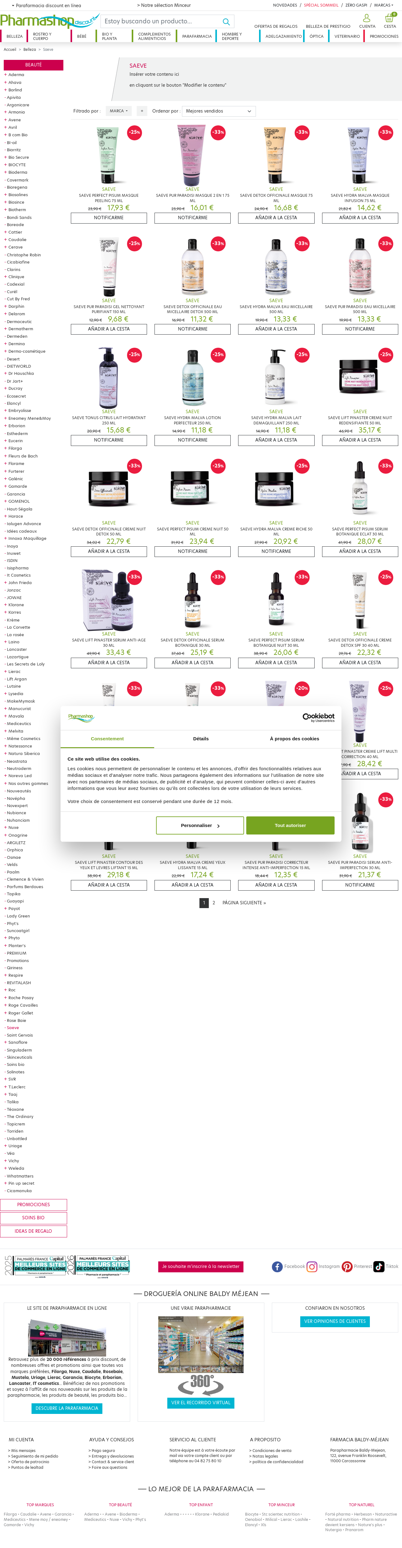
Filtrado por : (87, 111)
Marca (117, 111)
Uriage (15, 1146)
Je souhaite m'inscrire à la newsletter (200, 1267)
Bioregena (17, 187)
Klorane (16, 604)
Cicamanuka (19, 1190)
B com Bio (17, 135)
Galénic (15, 478)
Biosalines (18, 194)
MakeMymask (21, 701)
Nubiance (16, 812)
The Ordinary (20, 1116)
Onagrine (17, 835)
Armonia (16, 112)
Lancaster (17, 649)
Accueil (10, 49)
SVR (12, 1079)
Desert (13, 359)
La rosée (15, 634)
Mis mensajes (23, 1450)
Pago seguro (103, 1450)
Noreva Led (20, 775)
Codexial (15, 284)
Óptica (317, 36)
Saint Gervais (20, 1035)
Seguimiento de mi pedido (34, 1456)
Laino (13, 642)
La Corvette (18, 627)
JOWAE (14, 597)
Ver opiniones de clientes (335, 1321)
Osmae (14, 857)
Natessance (20, 746)
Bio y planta (109, 36)
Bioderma (17, 172)
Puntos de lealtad (27, 1467)
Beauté (33, 65)
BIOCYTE (17, 164)
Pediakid (221, 1514)
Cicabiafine (18, 262)
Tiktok (385, 1267)
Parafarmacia (197, 36)
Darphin (16, 306)
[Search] (161, 21)
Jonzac (14, 590)
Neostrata (17, 761)
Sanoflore (17, 1042)
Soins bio (15, 1064)
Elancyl (14, 403)
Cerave (15, 247)
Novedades (285, 5)
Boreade (15, 224)
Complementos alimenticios (154, 36)
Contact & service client (113, 1461)
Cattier (15, 232)
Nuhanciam (18, 820)
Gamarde (17, 486)
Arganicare (18, 105)
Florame (16, 463)
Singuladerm (19, 1050)
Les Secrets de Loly (26, 664)
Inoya (12, 546)
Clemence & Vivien (25, 879)
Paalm (13, 872)
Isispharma (18, 568)
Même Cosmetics (23, 738)
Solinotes (15, 1072)
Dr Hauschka (21, 373)
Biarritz (14, 149)
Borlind (15, 90)
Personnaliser (200, 825)
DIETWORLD (19, 366)
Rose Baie (16, 1020)
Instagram (323, 1267)
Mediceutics (19, 723)
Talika (13, 1102)
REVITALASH (19, 982)
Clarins (13, 269)
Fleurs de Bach (23, 456)
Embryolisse (19, 410)
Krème (13, 620)
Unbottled (17, 1138)
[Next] (244, 903)
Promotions (18, 960)
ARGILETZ (16, 842)
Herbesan (363, 1514)
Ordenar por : (166, 111)
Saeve (13, 1027)
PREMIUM (17, 953)
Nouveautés (19, 791)
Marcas (382, 5)
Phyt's (12, 923)
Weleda (16, 1168)
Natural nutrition (343, 1519)
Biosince (16, 202)
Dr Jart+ (15, 381)
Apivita (14, 97)
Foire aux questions (109, 1467)
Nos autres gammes (28, 783)
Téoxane (15, 1109)
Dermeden (17, 336)
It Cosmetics (19, 575)
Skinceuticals (19, 1057)
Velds (12, 864)
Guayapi (15, 901)
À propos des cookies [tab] (294, 738)
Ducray (15, 388)
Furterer (16, 471)
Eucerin (15, 440)
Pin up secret (21, 1183)
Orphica (15, 850)
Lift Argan (17, 679)
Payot (14, 908)
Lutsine (14, 686)
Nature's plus (370, 1524)
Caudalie (17, 239)
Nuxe (13, 827)
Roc (12, 990)
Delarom (16, 314)
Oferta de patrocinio (30, 1461)
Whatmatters (20, 1176)
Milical (271, 1519)
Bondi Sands (19, 217)
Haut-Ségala (19, 509)
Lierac (14, 671)
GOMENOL (19, 501)
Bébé (81, 36)
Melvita (15, 731)
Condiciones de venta (272, 1450)
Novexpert (17, 805)
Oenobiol (253, 1519)
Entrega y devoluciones (113, 1456)
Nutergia (333, 1529)
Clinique (16, 276)
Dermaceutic (19, 321)
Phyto (14, 938)
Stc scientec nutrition (281, 1514)
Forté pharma (338, 1514)
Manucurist (19, 708)
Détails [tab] (201, 738)
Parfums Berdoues (25, 886)
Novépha (16, 798)
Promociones (384, 36)
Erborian (16, 425)
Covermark (17, 180)
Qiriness (14, 967)
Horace (15, 516)
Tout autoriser (290, 825)
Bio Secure (18, 157)
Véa (11, 1153)
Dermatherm (20, 328)
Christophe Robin (24, 255)
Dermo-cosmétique (27, 351)
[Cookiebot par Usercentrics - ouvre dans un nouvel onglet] (307, 718)
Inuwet (14, 553)
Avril (12, 127)
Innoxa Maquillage (27, 538)
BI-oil (12, 142)
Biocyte (251, 1514)
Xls (263, 1524)
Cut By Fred (18, 299)
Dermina (16, 343)
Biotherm (17, 209)
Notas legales (265, 1456)
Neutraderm (19, 768)
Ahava (15, 82)
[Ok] (228, 21)
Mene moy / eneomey (48, 1519)
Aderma (16, 74)
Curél (12, 291)
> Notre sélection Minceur (164, 5)
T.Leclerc (17, 1087)
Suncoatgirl (18, 930)
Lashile (301, 1519)
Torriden (15, 1131)
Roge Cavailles (23, 1005)
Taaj (12, 1094)
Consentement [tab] (107, 738)
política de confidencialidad (277, 1461)
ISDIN (12, 560)
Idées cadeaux (22, 531)
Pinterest (356, 1267)
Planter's (17, 945)
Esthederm (17, 433)
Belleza (15, 36)
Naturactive (386, 1514)
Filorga (15, 448)
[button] (366, 21)
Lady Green (18, 916)
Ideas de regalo (33, 1231)
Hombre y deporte (232, 36)
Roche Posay (21, 997)
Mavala (16, 716)
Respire (15, 975)
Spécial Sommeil (321, 5)
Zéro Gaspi (356, 5)
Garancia (16, 494)
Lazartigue (18, 657)
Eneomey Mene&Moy (29, 418)
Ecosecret (16, 396)
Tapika (14, 894)
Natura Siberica (24, 753)
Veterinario (347, 36)
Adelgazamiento (284, 36)
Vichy (13, 1160)
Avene (14, 120)
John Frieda (20, 582)
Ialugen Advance (24, 523)
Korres (14, 612)
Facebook (288, 1267)
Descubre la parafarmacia (67, 1408)
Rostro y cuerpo (42, 36)
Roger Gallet (20, 1013)
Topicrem (16, 1124)
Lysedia (15, 693)
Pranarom (354, 1529)
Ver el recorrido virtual (200, 1403)
